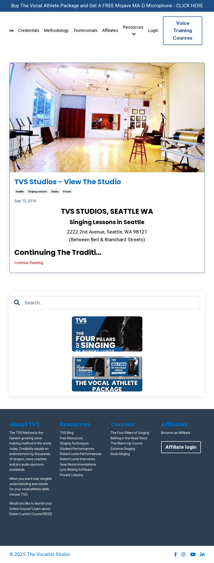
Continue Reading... (29, 262)
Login (153, 30)
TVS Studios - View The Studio (67, 182)
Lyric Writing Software (76, 469)
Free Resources (71, 438)
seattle (20, 191)
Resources (133, 30)
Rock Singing (120, 454)
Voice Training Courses (182, 30)
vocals (67, 191)
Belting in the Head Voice (129, 438)
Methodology (56, 30)
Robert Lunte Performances (80, 454)
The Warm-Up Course (127, 443)
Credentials (28, 30)
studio (55, 191)
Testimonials (85, 30)
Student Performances (77, 449)
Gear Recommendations (78, 464)
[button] (107, 334)
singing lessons (37, 191)
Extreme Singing (123, 449)
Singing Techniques (74, 443)
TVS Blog (67, 433)
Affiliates (110, 30)
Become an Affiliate (175, 433)
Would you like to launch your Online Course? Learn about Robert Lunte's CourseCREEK (30, 509)
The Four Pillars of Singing (130, 433)
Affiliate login (181, 447)
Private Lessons (71, 475)
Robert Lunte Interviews (77, 459)
